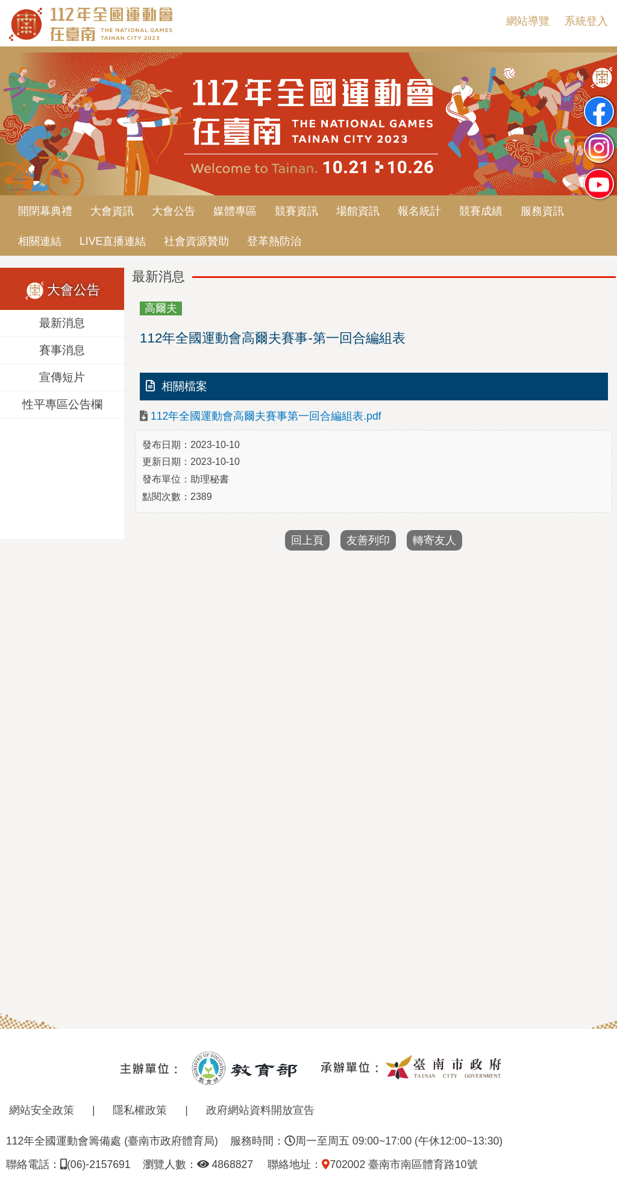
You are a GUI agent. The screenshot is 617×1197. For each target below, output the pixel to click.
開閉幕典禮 (45, 211)
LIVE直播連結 (113, 241)
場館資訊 (358, 211)
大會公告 (173, 211)
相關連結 (39, 241)
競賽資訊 (296, 211)
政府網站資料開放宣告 (260, 1110)
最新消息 (62, 323)
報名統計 (419, 211)
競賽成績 (481, 211)
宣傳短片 (62, 377)
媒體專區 (235, 211)
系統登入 (586, 21)
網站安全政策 (41, 1110)
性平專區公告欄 (62, 404)
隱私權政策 (140, 1110)
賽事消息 (62, 350)
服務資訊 (542, 211)
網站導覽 (528, 21)
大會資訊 (112, 211)
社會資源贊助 (196, 241)
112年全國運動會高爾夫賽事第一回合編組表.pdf (266, 416)
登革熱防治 (274, 241)
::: (487, 21)
